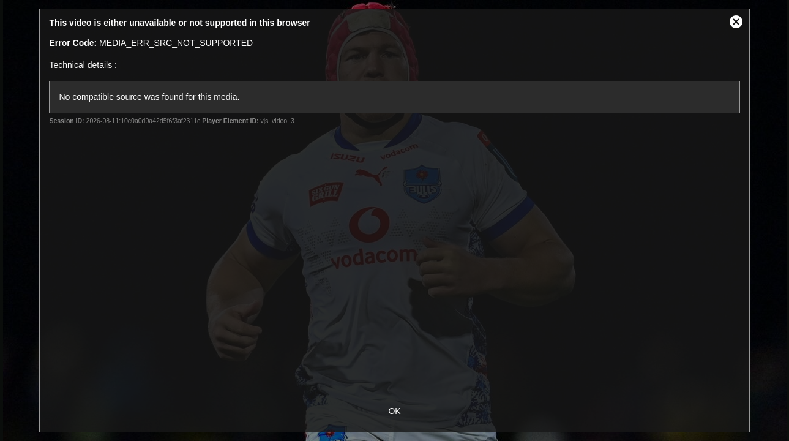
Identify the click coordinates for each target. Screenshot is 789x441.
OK (394, 411)
